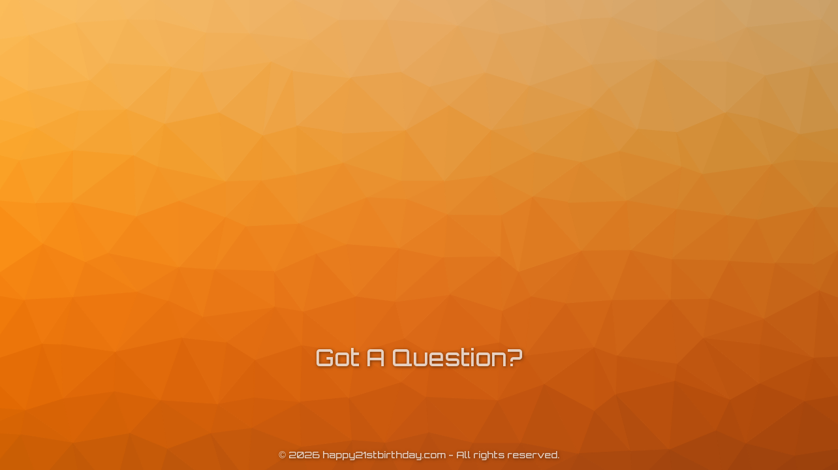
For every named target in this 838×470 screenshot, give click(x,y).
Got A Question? (419, 357)
